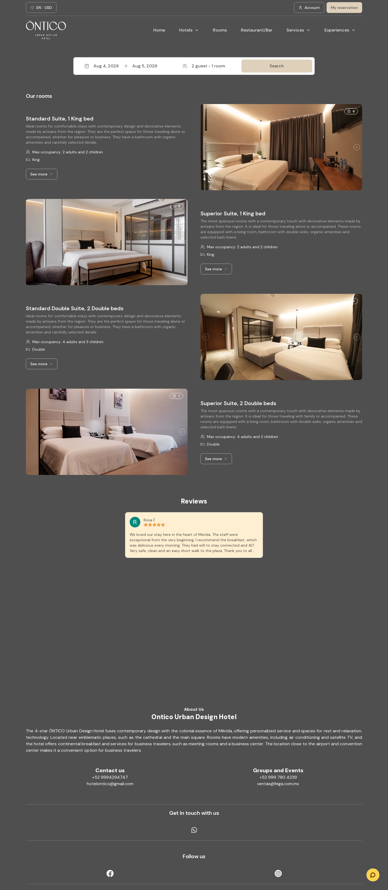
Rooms (220, 30)
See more (43, 175)
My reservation (344, 7)
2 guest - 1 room (203, 66)
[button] (194, 66)
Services (298, 30)
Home (159, 30)
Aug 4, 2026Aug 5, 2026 (120, 66)
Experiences (340, 30)
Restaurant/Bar (256, 30)
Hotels (189, 30)
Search (276, 66)
